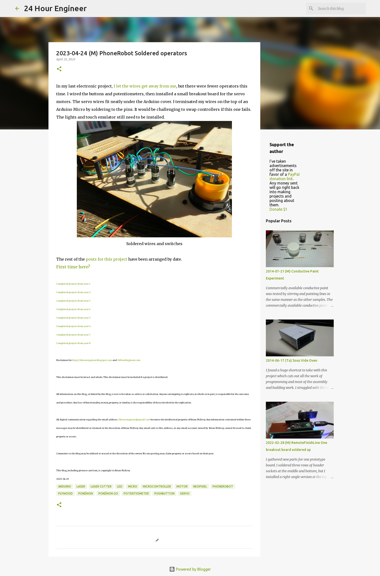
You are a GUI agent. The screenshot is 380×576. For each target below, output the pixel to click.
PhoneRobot (223, 486)
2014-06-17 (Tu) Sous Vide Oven (291, 360)
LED (119, 486)
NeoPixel (200, 486)
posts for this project (106, 259)
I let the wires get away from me (145, 86)
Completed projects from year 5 (73, 317)
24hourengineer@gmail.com (134, 419)
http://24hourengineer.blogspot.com (92, 360)
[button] (59, 69)
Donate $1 (278, 209)
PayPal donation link (284, 176)
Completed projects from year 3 (73, 300)
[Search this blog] (340, 8)
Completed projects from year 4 (73, 309)
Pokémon (85, 493)
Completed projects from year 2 (73, 292)
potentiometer (136, 493)
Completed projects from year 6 (73, 326)
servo (185, 493)
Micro (132, 486)
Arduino (64, 486)
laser (81, 486)
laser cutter (101, 486)
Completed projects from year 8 (73, 343)
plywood (65, 493)
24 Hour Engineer (55, 8)
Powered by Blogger (190, 569)
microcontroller (157, 486)
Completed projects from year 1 (73, 283)
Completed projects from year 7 (73, 334)
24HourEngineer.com (128, 360)
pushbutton (164, 493)
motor (182, 486)
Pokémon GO (108, 493)
